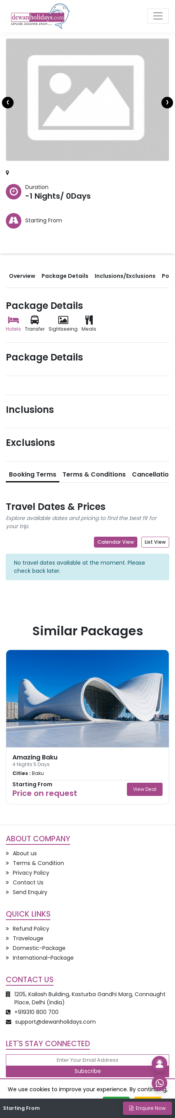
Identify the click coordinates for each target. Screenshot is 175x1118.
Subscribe (88, 1071)
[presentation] (8, 103)
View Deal (144, 789)
